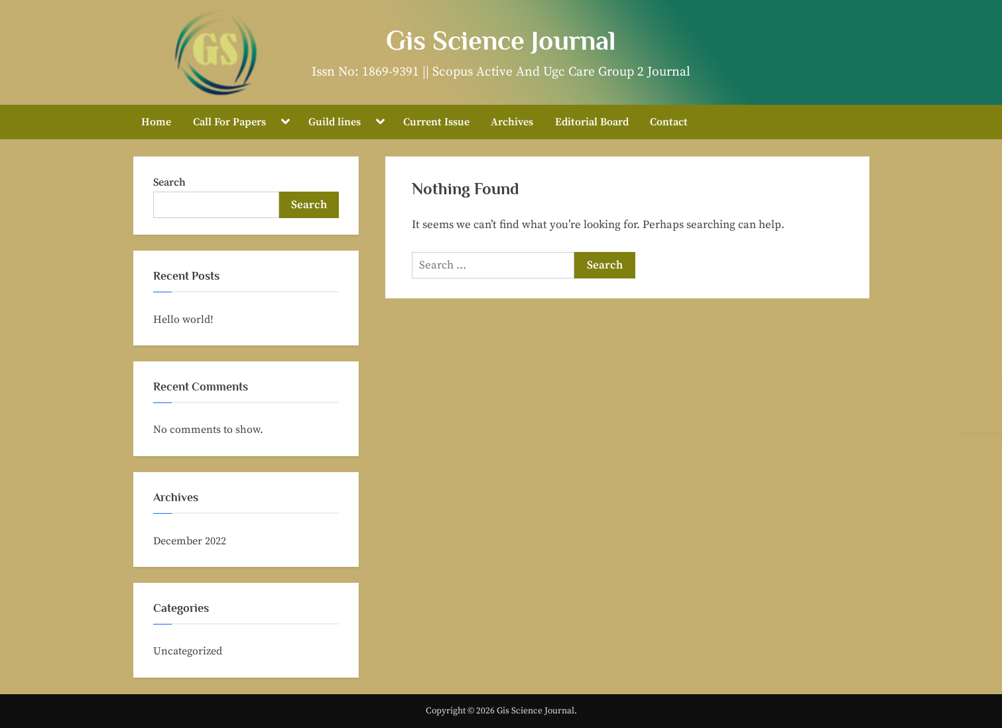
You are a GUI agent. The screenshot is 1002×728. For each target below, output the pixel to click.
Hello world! (183, 319)
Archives (512, 122)
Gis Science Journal (501, 40)
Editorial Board (592, 122)
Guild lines (334, 122)
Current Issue (436, 122)
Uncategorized (187, 651)
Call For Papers (229, 122)
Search (169, 182)
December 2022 (189, 541)
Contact (669, 122)
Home (156, 122)
